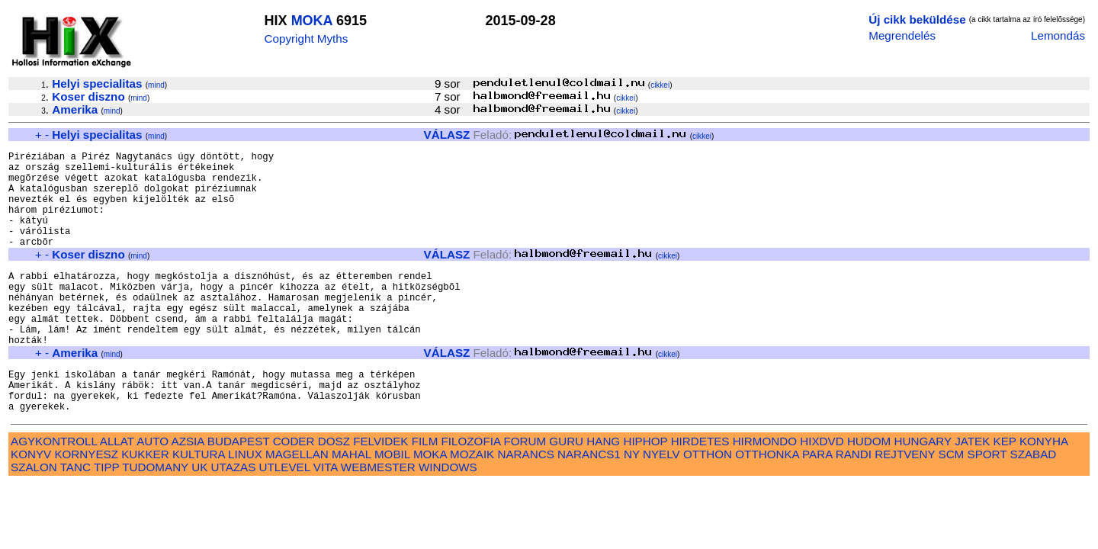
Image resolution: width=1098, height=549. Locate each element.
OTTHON (707, 506)
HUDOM (869, 493)
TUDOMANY (155, 519)
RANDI (854, 506)
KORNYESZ (86, 506)
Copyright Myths (306, 38)
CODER (294, 493)
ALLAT (117, 493)
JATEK (972, 493)
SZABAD (1033, 506)
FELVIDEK (380, 493)
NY (632, 506)
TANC (75, 519)
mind (156, 85)
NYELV (661, 506)
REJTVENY (905, 506)
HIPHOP (645, 493)
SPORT (987, 506)
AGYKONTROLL (54, 493)
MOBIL (392, 506)
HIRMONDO (765, 493)
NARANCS (526, 506)
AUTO (152, 493)
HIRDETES (700, 493)
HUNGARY (923, 493)
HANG (603, 493)
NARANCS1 (589, 506)
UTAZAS (233, 519)
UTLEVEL (284, 519)
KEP (1005, 493)
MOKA (311, 20)
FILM (425, 493)
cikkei (659, 85)
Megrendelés (902, 35)
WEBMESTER (378, 519)
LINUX (245, 506)
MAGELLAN (297, 506)
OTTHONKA (767, 506)
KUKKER (145, 506)
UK (199, 519)
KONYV (31, 506)
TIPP (106, 519)
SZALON (34, 519)
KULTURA (198, 506)
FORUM (524, 493)
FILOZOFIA (471, 493)
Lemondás (1058, 35)
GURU (566, 493)
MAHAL (351, 506)
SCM (952, 506)
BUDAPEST (238, 493)
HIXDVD (821, 493)
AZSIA (188, 493)
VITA (325, 519)
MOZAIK (472, 506)
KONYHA (1043, 493)
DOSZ (334, 493)
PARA (817, 506)
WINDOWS (448, 519)
